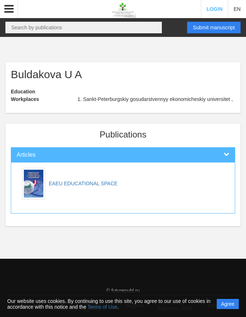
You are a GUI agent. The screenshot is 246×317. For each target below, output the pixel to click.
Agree (227, 304)
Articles (26, 155)
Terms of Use (102, 307)
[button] (9, 9)
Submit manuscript (214, 27)
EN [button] (237, 9)
